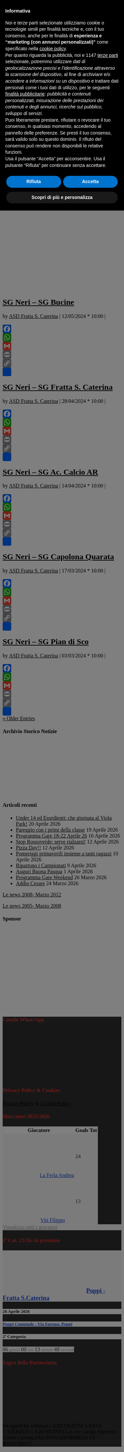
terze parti (108, 55)
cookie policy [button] (53, 48)
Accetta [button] (90, 181)
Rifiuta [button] (33, 181)
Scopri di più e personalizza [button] (61, 197)
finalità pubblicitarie (25, 94)
